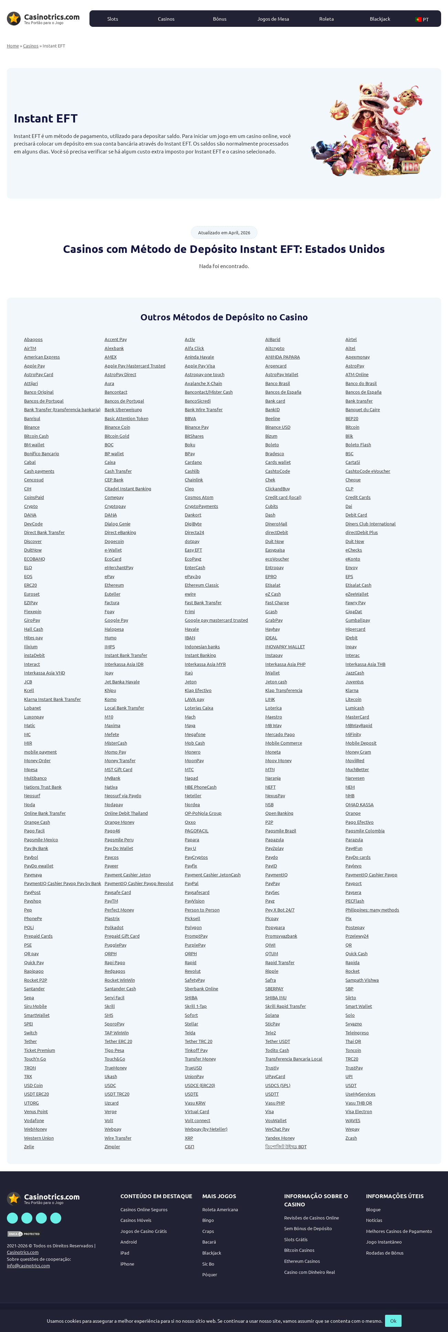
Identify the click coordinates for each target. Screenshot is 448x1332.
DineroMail (276, 523)
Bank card (275, 401)
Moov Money (278, 760)
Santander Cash (120, 988)
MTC (189, 769)
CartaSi (352, 462)
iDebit (351, 637)
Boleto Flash (358, 444)
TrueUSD (193, 1067)
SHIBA (191, 997)
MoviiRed (354, 760)
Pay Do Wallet (119, 848)
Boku (190, 444)
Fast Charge (277, 602)
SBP (349, 988)
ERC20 (30, 585)
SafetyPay (195, 980)
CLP (349, 488)
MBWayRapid (358, 725)
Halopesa (114, 629)
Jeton (190, 681)
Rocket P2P (35, 980)
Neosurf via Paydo (123, 795)
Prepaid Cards (38, 936)
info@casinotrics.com (28, 1265)
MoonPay (194, 760)
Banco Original (39, 392)
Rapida (352, 962)
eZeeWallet (357, 594)
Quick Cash (356, 953)
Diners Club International (370, 523)
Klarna (352, 690)
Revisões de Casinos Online (311, 1218)
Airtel (351, 339)
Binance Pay (197, 427)
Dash (270, 515)
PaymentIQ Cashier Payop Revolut (139, 883)
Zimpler (112, 1146)
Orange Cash (37, 822)
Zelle (29, 1146)
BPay (190, 453)
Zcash (351, 1138)
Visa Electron (358, 1111)
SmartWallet (37, 1015)
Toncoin (353, 1050)
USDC (110, 1085)
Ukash (111, 1076)
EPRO (271, 576)
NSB (269, 804)
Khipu (110, 690)
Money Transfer (120, 760)
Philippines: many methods (372, 910)
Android (128, 1242)
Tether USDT (277, 1041)
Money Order (37, 760)
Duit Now (274, 541)
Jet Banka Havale (122, 681)
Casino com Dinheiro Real (309, 1272)
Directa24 (194, 532)
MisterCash (116, 743)
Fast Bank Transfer (203, 602)
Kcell (29, 690)
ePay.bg (193, 576)
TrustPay (354, 1067)
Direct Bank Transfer (44, 532)
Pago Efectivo (359, 822)
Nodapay (114, 804)
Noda (29, 804)
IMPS (110, 646)
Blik (349, 436)
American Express (42, 357)
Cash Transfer (118, 471)
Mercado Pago (280, 734)
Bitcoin (352, 427)
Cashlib (192, 471)
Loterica (273, 708)
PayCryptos (196, 857)
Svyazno (353, 1023)
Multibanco (35, 778)
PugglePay (115, 945)
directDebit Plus (361, 532)
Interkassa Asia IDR (124, 664)
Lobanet (32, 708)
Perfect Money (119, 910)
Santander (34, 988)
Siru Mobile (35, 1006)
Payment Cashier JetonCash (213, 874)
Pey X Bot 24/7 (280, 910)
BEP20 (351, 418)
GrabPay (273, 620)
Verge (111, 1111)
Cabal (30, 462)
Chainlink (194, 479)
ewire (190, 594)
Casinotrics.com (23, 1252)
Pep (28, 910)
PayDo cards (358, 857)
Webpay (113, 1129)
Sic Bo (208, 1264)
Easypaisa (275, 550)
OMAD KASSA (359, 804)
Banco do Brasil (361, 383)
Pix (348, 918)
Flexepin (32, 611)
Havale (192, 629)
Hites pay (33, 637)
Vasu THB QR (358, 1103)
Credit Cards (358, 497)
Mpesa (31, 769)
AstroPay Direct (120, 374)
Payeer (111, 866)
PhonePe (33, 918)
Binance (32, 427)
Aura (109, 383)
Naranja (273, 778)
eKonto (352, 559)
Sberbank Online (201, 988)
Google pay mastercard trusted (216, 620)
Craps (208, 1231)
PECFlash (354, 901)
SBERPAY (274, 988)
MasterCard (357, 717)
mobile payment (40, 752)
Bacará (209, 1242)
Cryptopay (115, 506)
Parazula (354, 839)
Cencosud (34, 479)
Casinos (166, 18)
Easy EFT (193, 550)
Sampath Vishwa (362, 980)
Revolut (193, 971)
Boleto (272, 444)
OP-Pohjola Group (203, 813)
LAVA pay (194, 699)
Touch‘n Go (35, 1059)
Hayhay (272, 629)
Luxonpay (34, 717)
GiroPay (32, 620)
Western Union (39, 1138)
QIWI (270, 945)
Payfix (191, 866)
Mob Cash (195, 743)
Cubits (271, 506)
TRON (30, 1067)
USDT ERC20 (36, 1094)
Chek (270, 479)
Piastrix (112, 918)
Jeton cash (276, 681)
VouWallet (276, 1120)
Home (13, 46)
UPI (349, 1076)
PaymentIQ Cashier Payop (371, 874)
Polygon (193, 927)
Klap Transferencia (283, 690)
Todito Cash (277, 1050)
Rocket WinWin (120, 980)
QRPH (111, 953)
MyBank (112, 778)
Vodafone (34, 1120)
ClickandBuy (277, 488)
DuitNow (33, 550)
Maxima (112, 725)
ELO (28, 567)
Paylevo (353, 866)
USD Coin (33, 1085)
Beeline (272, 418)
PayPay (272, 883)
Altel (350, 348)
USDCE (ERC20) (200, 1085)
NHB (349, 795)
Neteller (193, 795)
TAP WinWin (117, 1032)
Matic (29, 725)
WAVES (352, 1120)
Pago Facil (34, 830)
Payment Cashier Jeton (128, 874)
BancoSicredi (198, 401)
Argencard (276, 366)
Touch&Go (115, 1059)
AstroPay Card (38, 374)
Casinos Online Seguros (144, 1209)
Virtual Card (197, 1111)
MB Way (273, 725)
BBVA (190, 418)
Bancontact (116, 392)
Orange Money (119, 822)
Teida (190, 1032)
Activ (190, 339)
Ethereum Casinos (302, 1261)
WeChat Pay (277, 1129)
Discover (33, 541)
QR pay (31, 953)
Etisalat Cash (358, 585)
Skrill (110, 1006)
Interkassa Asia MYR (205, 664)
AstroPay (354, 366)
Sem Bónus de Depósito (308, 1228)
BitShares (194, 436)
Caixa (110, 462)
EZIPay (31, 602)
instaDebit (34, 655)
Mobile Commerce (283, 743)
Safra (270, 980)
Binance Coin (117, 427)
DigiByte (193, 523)
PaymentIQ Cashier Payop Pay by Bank (62, 883)
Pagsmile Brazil (280, 830)
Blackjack (380, 18)
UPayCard (275, 1076)
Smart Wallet (358, 1006)
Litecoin (353, 699)
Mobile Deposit (360, 743)
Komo (111, 699)
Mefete (112, 734)
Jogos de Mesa (273, 18)
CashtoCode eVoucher (367, 471)
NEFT (270, 787)
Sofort (191, 1015)
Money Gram (358, 752)
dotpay (192, 541)
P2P (269, 822)
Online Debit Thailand (126, 813)
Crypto (31, 506)
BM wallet (34, 444)
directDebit (276, 532)
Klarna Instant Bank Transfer (52, 699)
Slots (112, 18)
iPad (124, 1253)
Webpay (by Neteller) (206, 1129)
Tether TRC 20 (198, 1041)
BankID (272, 409)
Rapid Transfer (280, 962)
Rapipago (34, 971)
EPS (349, 576)
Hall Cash (33, 629)
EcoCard (113, 559)
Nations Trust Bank (43, 787)
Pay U (190, 848)
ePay (109, 576)
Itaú (189, 672)
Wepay (352, 1129)
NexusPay (275, 795)
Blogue (373, 1209)
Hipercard (355, 629)
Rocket (352, 971)
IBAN (190, 637)
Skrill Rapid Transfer (285, 1006)
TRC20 (351, 1059)
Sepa (29, 997)
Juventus (354, 681)
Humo (111, 637)
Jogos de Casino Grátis (143, 1231)
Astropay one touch (204, 374)
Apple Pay (34, 366)
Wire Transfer (118, 1138)
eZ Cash (273, 594)
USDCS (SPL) (277, 1085)
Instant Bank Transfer (126, 655)
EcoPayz (193, 559)
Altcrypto (275, 348)
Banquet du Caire (362, 409)
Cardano (193, 462)
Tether (30, 1041)
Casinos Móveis (135, 1220)
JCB (28, 681)
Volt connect (197, 1120)
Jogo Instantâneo (384, 1242)
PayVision (194, 901)
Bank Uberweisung (123, 409)
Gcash (271, 611)
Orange (353, 813)
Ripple (271, 971)
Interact (32, 664)
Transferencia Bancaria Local (293, 1059)
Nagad (191, 778)
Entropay (274, 567)
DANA (30, 515)
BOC (109, 444)
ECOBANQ (34, 559)
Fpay (109, 611)
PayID (271, 866)
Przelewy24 (357, 936)
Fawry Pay (355, 602)
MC (27, 734)
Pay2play (274, 848)
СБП (189, 1146)
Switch (30, 1032)
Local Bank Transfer (124, 708)
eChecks (353, 550)
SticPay (272, 1023)
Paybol (31, 857)
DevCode (33, 523)
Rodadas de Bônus (385, 1253)
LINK (270, 699)
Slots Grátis (296, 1239)
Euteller (112, 594)
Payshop (32, 901)
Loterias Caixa (199, 708)
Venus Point (36, 1111)
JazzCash (354, 672)
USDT (350, 1085)
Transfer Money (200, 1059)
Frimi (190, 611)
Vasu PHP (275, 1103)
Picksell (192, 918)
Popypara (275, 927)
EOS (28, 576)
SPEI (28, 1023)
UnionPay (194, 1076)
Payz (270, 901)
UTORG (31, 1103)
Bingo (208, 1220)
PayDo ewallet (38, 866)
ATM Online (357, 374)
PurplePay (195, 945)
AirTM (30, 348)
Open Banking (279, 813)
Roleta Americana (220, 1209)
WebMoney (35, 1129)
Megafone (195, 734)
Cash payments (39, 471)
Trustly (272, 1067)
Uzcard (112, 1103)
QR (348, 945)
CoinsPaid (34, 497)
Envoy (351, 567)
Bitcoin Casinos (299, 1250)
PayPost (32, 892)
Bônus (219, 18)
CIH (27, 488)
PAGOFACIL (197, 830)
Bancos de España (283, 392)
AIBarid (272, 339)
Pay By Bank (36, 848)
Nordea (192, 804)
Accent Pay (116, 339)
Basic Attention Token (126, 418)
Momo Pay (115, 752)
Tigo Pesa (114, 1050)
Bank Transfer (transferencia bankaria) (62, 409)
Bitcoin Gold (117, 436)
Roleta (326, 18)
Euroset (32, 594)
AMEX (111, 357)
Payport (353, 883)
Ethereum (114, 585)
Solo (350, 1015)
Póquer (209, 1274)
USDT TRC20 (117, 1094)
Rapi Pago (115, 962)
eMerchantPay (119, 567)
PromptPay (196, 936)
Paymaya (33, 874)
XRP (189, 1138)
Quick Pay (34, 962)
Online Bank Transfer (45, 813)
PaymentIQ (276, 874)
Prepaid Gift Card (122, 936)
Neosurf (32, 795)
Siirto (350, 997)
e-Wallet (113, 550)
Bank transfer (359, 401)
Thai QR (353, 1041)
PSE (28, 945)
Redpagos (115, 971)
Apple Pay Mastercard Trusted (135, 366)
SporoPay (114, 1023)
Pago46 (112, 830)
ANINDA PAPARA (282, 357)
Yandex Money (280, 1138)
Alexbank (114, 348)
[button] (425, 18)
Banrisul (32, 418)
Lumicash (354, 708)
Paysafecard (197, 892)
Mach (190, 717)
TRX (28, 1076)
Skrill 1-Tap (196, 1006)
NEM (350, 787)
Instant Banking (200, 655)
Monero (193, 752)
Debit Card (356, 515)
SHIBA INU (276, 997)
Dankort (193, 515)
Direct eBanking (120, 532)
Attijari (31, 383)
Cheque (353, 479)
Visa (269, 1111)
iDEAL (271, 637)
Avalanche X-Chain (203, 383)
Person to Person (202, 910)
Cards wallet (278, 462)
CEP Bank (114, 479)
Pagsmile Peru (119, 839)
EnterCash (195, 567)
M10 (109, 717)
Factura (112, 602)
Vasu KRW (195, 1103)
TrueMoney (116, 1067)
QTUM (271, 953)
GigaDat (353, 611)
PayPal (192, 883)
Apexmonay (357, 357)
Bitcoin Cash (36, 436)
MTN (270, 769)
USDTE (191, 1094)
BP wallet (114, 453)
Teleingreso (357, 1032)
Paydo (271, 857)
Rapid (190, 962)
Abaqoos (33, 339)
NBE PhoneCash (200, 787)
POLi (29, 927)
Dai (348, 506)
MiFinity (353, 734)
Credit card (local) (283, 497)
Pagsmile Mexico (41, 839)
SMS (109, 1015)
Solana (272, 1015)
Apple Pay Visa (200, 366)
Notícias (374, 1220)
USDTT (272, 1094)
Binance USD (277, 427)
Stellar (191, 1023)
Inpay (350, 646)
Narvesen (354, 778)
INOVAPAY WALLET (285, 646)
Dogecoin (114, 541)
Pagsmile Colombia (365, 830)
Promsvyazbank (281, 936)
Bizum (271, 436)
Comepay (114, 497)
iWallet (272, 672)
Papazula (274, 839)
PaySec (272, 892)
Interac (352, 655)
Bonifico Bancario (41, 453)
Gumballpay (357, 620)
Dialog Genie (117, 523)
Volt (109, 1120)
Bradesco (274, 453)
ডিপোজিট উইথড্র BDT (286, 1146)
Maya (190, 725)
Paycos (112, 857)
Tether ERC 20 (118, 1041)
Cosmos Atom (199, 497)
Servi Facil (115, 997)
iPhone (127, 1264)
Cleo (189, 488)
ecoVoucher (277, 559)
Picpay (271, 918)
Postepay (354, 927)
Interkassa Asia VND (44, 672)
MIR (28, 743)
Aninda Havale (199, 357)
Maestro (273, 717)
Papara (192, 839)
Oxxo (190, 822)
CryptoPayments (201, 506)
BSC (349, 453)
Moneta (273, 752)
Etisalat (272, 585)
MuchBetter (357, 769)
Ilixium (31, 646)
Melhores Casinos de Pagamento (399, 1231)
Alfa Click (194, 348)
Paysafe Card (118, 892)
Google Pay (116, 620)
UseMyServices (360, 1094)
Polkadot (114, 927)
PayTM (111, 901)
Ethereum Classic (202, 585)
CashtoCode (277, 471)
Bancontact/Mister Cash (209, 392)
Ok (393, 1321)
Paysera (353, 892)
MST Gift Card (118, 769)
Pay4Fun (353, 848)
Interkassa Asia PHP (285, 664)
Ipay (109, 672)
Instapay (273, 655)
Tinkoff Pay (196, 1050)
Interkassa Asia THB (365, 664)
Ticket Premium (39, 1050)
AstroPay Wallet (281, 374)
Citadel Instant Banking (128, 488)
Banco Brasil (277, 383)
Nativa (111, 787)
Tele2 (270, 1032)
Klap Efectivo (198, 690)
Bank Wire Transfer (204, 409)
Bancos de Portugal (44, 401)
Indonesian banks (202, 646)
